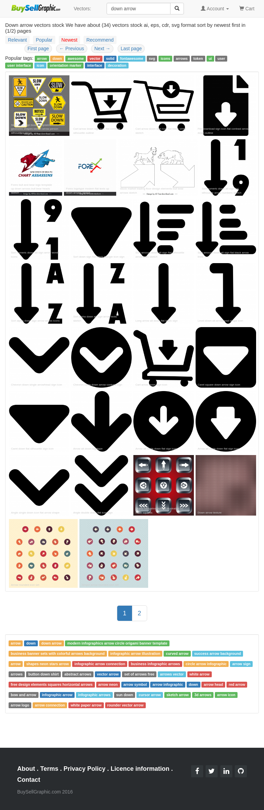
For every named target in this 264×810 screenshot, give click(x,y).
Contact (28, 779)
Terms (49, 768)
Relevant (17, 40)
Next (102, 48)
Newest (70, 40)
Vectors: (82, 8)
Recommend (99, 40)
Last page (131, 48)
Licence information (140, 768)
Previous (71, 48)
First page (38, 48)
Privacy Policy (85, 768)
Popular (44, 40)
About (26, 768)
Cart (246, 8)
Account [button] (215, 8)
